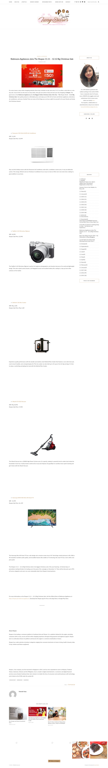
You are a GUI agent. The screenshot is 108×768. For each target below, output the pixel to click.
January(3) (84, 194)
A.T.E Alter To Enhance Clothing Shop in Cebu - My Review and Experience (89, 226)
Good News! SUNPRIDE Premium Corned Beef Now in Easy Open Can (89, 221)
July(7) (83, 251)
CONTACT (68, 1)
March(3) (83, 262)
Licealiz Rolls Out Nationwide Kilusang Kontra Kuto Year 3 (87, 240)
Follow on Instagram (54, 761)
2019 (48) (83, 212)
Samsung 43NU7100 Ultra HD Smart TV (23, 497)
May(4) (83, 257)
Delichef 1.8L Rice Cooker (19, 302)
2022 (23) (83, 204)
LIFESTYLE (24, 1)
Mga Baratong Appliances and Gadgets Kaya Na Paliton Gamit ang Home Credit (37, 719)
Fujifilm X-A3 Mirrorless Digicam (21, 231)
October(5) (84, 243)
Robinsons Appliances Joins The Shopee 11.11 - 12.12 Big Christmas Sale (89, 231)
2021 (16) (83, 207)
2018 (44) (83, 215)
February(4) (84, 265)
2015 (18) (83, 275)
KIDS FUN (16, 1)
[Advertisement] (54, 44)
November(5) (84, 219)
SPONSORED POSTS (47, 1)
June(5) (83, 254)
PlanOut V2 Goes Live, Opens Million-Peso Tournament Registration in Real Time (87, 183)
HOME (10, 1)
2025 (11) (83, 196)
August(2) (83, 249)
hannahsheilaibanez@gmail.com (89, 107)
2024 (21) (83, 199)
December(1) (84, 216)
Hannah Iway (22, 691)
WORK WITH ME (59, 1)
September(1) (84, 246)
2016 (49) (83, 272)
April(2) (83, 180)
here (93, 100)
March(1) (83, 191)
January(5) (84, 267)
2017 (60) (83, 270)
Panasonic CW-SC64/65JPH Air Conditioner (24, 133)
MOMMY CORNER (34, 1)
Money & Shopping (42, 56)
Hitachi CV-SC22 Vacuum (19, 401)
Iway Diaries (96, 765)
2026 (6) (83, 179)
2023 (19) (83, 202)
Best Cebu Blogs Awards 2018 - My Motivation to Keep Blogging (89, 236)
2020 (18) (83, 210)
